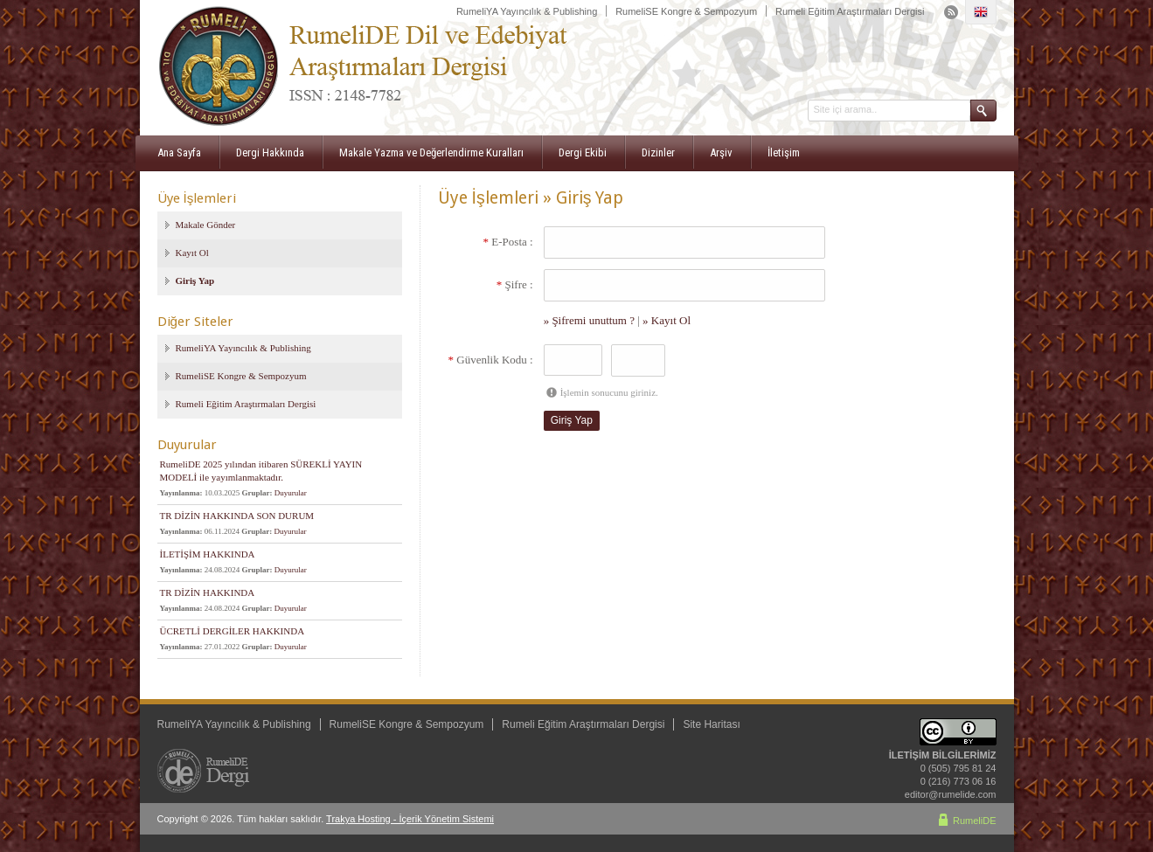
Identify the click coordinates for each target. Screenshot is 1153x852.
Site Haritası (711, 724)
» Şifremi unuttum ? (589, 320)
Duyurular (290, 492)
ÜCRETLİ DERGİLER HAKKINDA (232, 631)
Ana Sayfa (179, 152)
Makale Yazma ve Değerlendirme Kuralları (431, 152)
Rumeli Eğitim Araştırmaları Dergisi (850, 11)
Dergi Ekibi (583, 152)
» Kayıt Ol (666, 320)
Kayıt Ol (192, 252)
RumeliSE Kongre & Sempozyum (686, 11)
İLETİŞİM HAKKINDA (207, 554)
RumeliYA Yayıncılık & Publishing (526, 11)
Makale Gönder (206, 224)
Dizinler (658, 152)
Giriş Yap (195, 280)
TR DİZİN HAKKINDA (207, 592)
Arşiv (721, 152)
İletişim (784, 152)
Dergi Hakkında (270, 152)
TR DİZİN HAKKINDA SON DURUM (237, 515)
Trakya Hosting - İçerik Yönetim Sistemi (410, 819)
